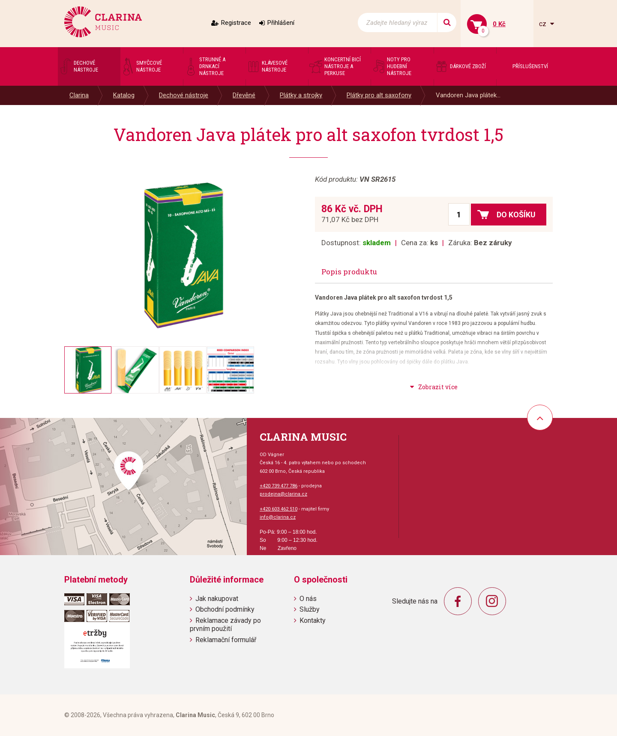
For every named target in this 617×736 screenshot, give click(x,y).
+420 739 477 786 (278, 486)
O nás (308, 599)
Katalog (124, 95)
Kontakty (313, 620)
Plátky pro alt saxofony (379, 95)
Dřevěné (244, 95)
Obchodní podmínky (225, 609)
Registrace (236, 23)
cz (543, 24)
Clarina (79, 95)
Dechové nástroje (183, 95)
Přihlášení (280, 23)
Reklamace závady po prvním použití (225, 624)
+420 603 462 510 (278, 509)
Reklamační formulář (225, 640)
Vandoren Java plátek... (468, 95)
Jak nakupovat (216, 599)
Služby (310, 609)
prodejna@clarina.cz (283, 494)
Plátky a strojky (301, 95)
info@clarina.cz (278, 517)
